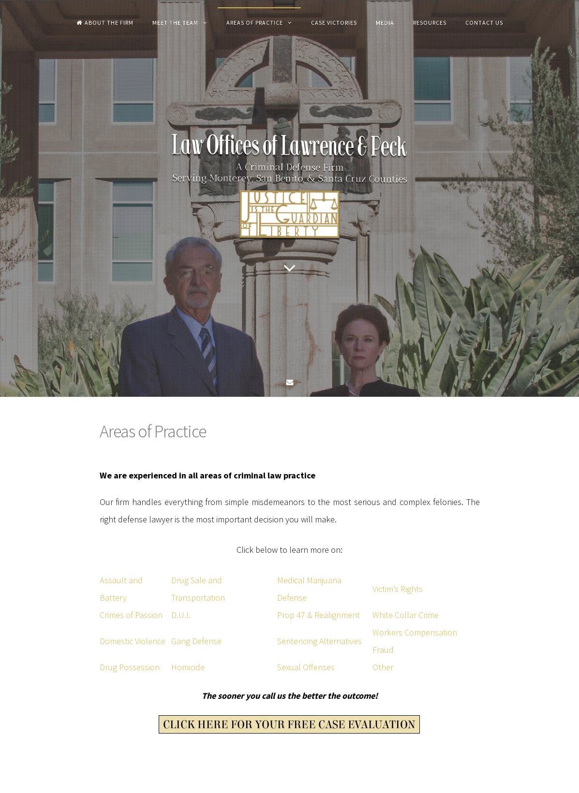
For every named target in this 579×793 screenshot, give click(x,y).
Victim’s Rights (397, 588)
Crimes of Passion (131, 614)
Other (382, 667)
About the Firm (105, 22)
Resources (429, 22)
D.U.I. (181, 614)
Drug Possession (130, 667)
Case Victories (334, 22)
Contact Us (484, 22)
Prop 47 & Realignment (318, 614)
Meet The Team (175, 22)
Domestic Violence (132, 641)
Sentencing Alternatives (319, 641)
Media (385, 22)
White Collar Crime (405, 614)
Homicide (188, 667)
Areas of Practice (254, 22)
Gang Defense (196, 641)
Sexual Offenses (306, 667)
